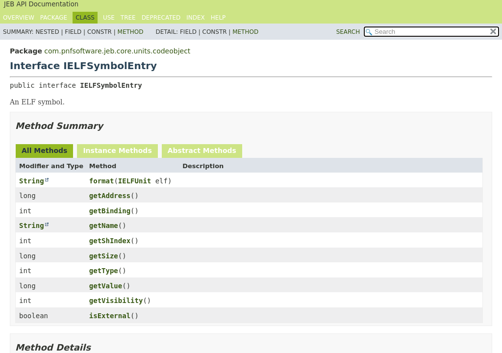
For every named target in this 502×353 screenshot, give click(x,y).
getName (103, 225)
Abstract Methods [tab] (202, 150)
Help (218, 17)
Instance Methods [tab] (117, 150)
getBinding (109, 211)
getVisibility (116, 300)
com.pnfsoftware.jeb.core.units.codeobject (117, 51)
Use (109, 17)
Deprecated (161, 17)
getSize (103, 256)
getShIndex (109, 241)
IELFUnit (134, 181)
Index (195, 17)
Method (131, 31)
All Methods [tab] (44, 150)
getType (103, 271)
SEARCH (348, 31)
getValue (105, 286)
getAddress (109, 196)
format (101, 181)
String (31, 181)
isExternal (109, 316)
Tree (128, 17)
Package (53, 17)
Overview (18, 17)
